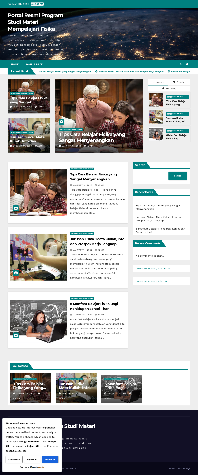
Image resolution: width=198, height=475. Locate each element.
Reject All (32, 459)
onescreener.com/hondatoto (153, 268)
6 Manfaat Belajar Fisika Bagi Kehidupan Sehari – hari (176, 140)
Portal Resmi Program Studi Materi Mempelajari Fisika (35, 22)
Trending (169, 88)
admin (39, 107)
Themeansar (70, 468)
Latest (158, 82)
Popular (179, 82)
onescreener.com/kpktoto (151, 281)
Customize (14, 459)
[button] (181, 64)
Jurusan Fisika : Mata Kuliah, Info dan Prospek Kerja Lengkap (176, 123)
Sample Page (34, 64)
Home (15, 64)
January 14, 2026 (23, 107)
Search (140, 165)
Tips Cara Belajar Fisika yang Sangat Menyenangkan (28, 102)
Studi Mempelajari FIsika (22, 93)
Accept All (50, 459)
